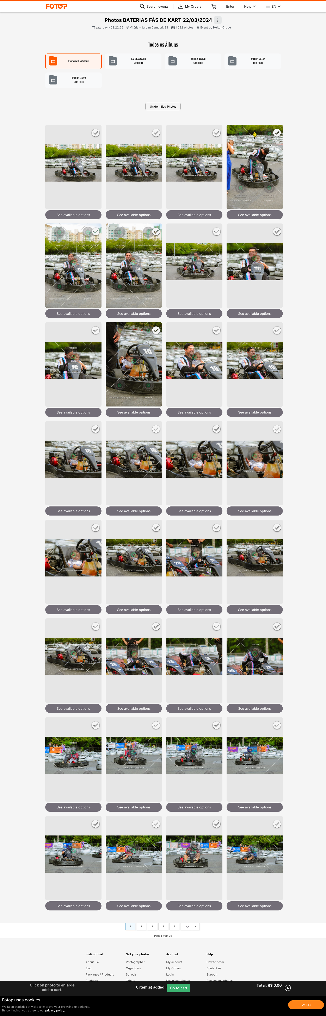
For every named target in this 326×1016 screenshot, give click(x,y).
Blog (89, 968)
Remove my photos (220, 980)
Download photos (178, 980)
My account (174, 962)
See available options (73, 215)
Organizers (133, 968)
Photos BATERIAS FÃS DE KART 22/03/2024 (158, 20)
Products (92, 980)
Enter (230, 6)
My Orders (189, 6)
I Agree (306, 1004)
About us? (92, 962)
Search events (154, 6)
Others (130, 980)
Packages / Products (100, 974)
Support (212, 974)
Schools (131, 974)
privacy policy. (55, 1010)
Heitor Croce (222, 27)
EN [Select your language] (273, 6)
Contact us (214, 968)
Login (170, 974)
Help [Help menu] (250, 6)
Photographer (135, 962)
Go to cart (178, 988)
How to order (215, 962)
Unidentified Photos (163, 106)
